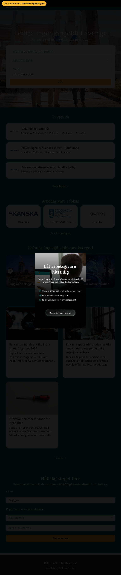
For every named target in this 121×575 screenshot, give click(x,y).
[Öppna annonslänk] (60, 290)
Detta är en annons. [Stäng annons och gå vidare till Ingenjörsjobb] (24, 3)
